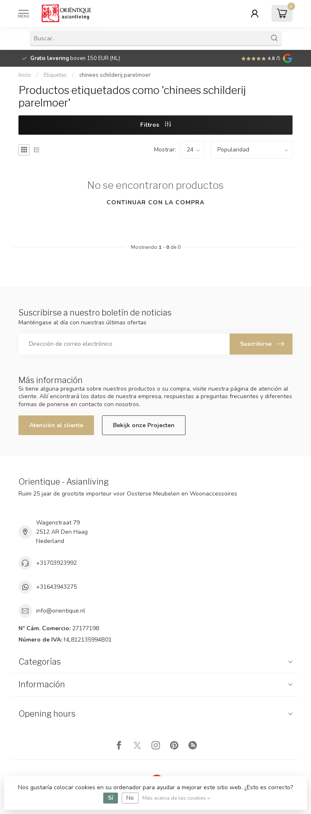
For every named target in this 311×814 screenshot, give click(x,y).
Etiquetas (55, 75)
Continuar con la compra (155, 202)
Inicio (24, 75)
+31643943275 (56, 587)
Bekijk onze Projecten (144, 425)
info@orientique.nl (60, 611)
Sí (110, 798)
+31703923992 (56, 563)
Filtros (155, 125)
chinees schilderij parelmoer (115, 75)
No (130, 798)
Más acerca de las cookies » (176, 797)
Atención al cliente (56, 425)
